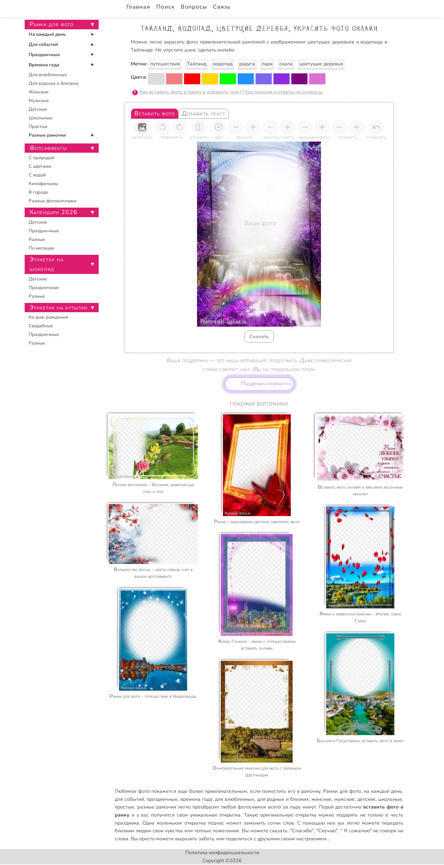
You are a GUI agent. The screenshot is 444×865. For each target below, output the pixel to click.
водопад (222, 63)
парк (267, 63)
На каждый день (47, 34)
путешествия (165, 63)
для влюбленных (234, 799)
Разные (37, 239)
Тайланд (196, 63)
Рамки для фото (342, 791)
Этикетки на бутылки (59, 308)
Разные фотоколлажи (52, 201)
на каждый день (383, 791)
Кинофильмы (43, 183)
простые (124, 807)
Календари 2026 (53, 212)
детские (366, 799)
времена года (196, 799)
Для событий (43, 44)
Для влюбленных (48, 75)
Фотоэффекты (48, 148)
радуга (247, 63)
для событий (129, 799)
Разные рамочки (47, 135)
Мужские (39, 100)
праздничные (162, 799)
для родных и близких (283, 799)
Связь (222, 6)
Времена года (44, 65)
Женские (38, 92)
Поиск (165, 6)
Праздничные (44, 55)
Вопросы (194, 6)
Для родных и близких (54, 83)
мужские (344, 799)
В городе (38, 192)
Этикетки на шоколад (47, 264)
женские (321, 799)
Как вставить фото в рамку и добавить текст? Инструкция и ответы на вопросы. (231, 92)
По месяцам (41, 248)
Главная (138, 6)
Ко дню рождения (48, 317)
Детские (38, 109)
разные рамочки (156, 807)
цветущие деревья (321, 63)
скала (286, 63)
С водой (37, 175)
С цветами (40, 166)
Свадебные (41, 326)
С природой (42, 158)
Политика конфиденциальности (222, 852)
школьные (390, 799)
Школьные (40, 118)
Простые (38, 126)
